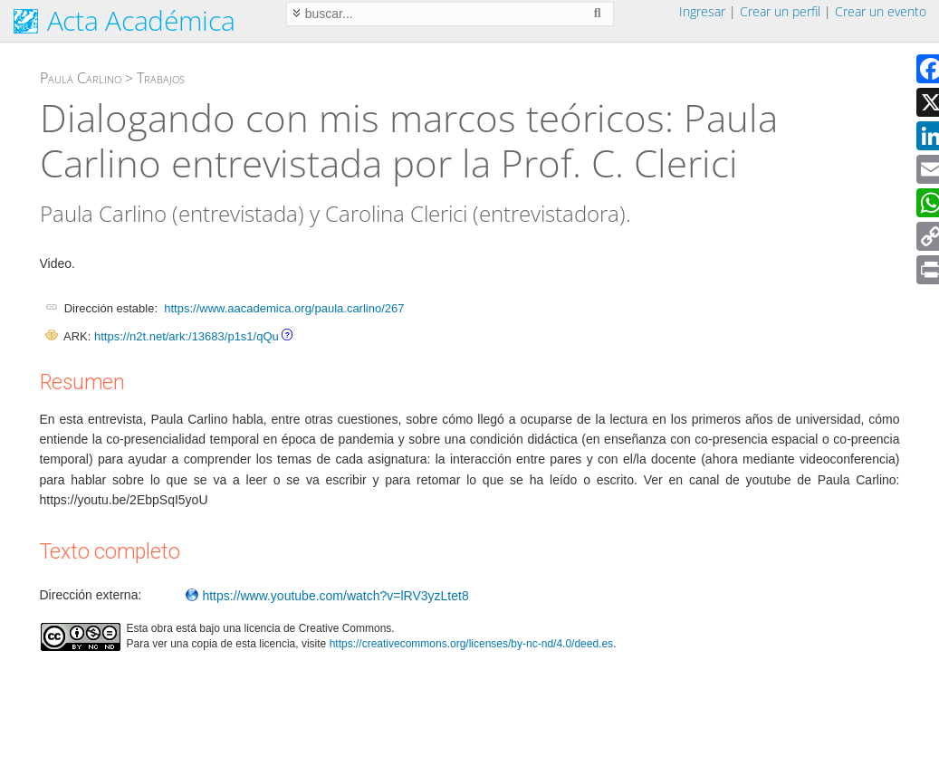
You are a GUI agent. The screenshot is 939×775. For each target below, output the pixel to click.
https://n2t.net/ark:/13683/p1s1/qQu (186, 336)
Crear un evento (880, 11)
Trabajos (161, 78)
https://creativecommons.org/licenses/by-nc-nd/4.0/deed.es (472, 643)
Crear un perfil (780, 11)
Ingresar (702, 11)
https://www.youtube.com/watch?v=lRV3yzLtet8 (327, 595)
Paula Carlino (80, 78)
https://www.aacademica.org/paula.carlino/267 (284, 308)
